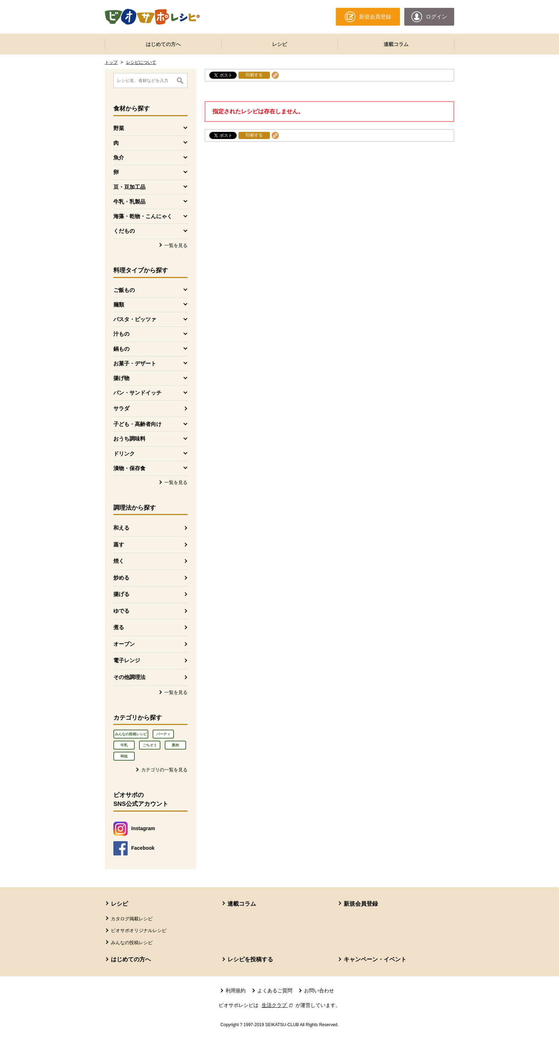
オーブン (124, 644)
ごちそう (150, 745)
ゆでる (121, 611)
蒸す (118, 544)
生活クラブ (278, 1005)
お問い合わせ (319, 990)
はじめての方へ (163, 44)
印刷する (254, 74)
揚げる (121, 594)
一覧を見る (176, 245)
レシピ (279, 44)
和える (121, 528)
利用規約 (236, 990)
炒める (121, 578)
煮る (118, 627)
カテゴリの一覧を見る (164, 769)
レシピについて (141, 62)
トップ (111, 62)
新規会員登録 (361, 904)
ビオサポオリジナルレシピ (138, 930)
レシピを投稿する (250, 959)
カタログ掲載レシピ (132, 918)
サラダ (121, 408)
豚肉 (175, 745)
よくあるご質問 (274, 990)
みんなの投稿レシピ (131, 734)
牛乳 (124, 745)
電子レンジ (126, 660)
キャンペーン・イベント (375, 959)
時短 (124, 756)
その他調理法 (129, 677)
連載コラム (396, 44)
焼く (118, 561)
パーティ (163, 734)
